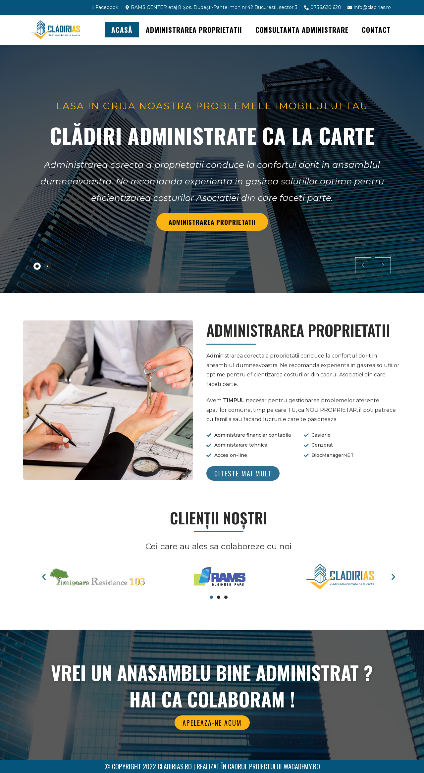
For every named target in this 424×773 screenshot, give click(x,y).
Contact (376, 29)
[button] (243, 473)
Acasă (121, 29)
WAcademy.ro (302, 766)
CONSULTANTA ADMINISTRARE (301, 29)
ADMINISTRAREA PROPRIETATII (194, 29)
